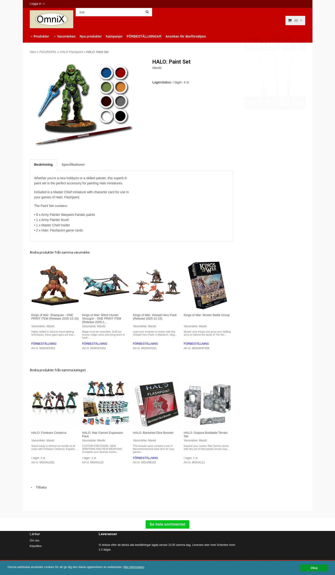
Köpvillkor (36, 546)
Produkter (41, 36)
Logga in (35, 3)
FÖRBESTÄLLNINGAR (144, 36)
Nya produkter (91, 36)
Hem (33, 52)
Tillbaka (38, 487)
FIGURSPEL (48, 52)
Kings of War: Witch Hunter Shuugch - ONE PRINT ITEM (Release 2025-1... (101, 318)
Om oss (34, 540)
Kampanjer (114, 36)
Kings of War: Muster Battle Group (207, 315)
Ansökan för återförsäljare (185, 36)
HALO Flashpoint (72, 52)
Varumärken (66, 36)
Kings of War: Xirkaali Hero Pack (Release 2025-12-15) (155, 316)
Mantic (157, 68)
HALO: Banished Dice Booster (153, 432)
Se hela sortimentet (167, 524)
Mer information (141, 567)
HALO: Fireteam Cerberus (49, 432)
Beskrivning (43, 164)
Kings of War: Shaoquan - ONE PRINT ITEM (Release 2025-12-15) (55, 316)
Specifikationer (73, 164)
